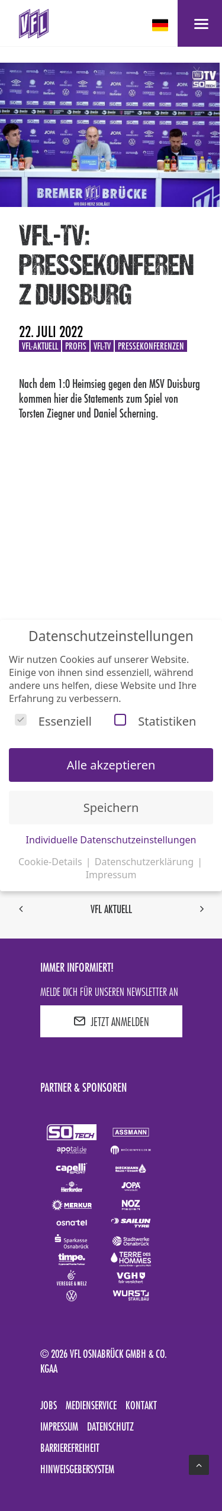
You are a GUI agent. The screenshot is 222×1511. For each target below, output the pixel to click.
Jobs (48, 1405)
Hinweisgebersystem (77, 1469)
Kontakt (141, 1405)
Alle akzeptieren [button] (111, 765)
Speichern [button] (111, 808)
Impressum (59, 1426)
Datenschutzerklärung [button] (145, 861)
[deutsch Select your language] (161, 25)
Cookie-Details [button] (51, 861)
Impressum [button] (111, 874)
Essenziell (53, 721)
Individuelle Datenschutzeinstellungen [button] (111, 839)
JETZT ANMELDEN (111, 1021)
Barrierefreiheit (69, 1447)
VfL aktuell (111, 908)
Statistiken (155, 721)
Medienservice (91, 1405)
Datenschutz (110, 1426)
